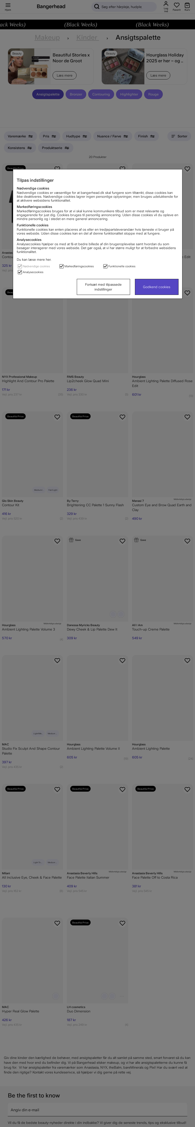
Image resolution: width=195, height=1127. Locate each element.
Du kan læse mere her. (34, 259)
